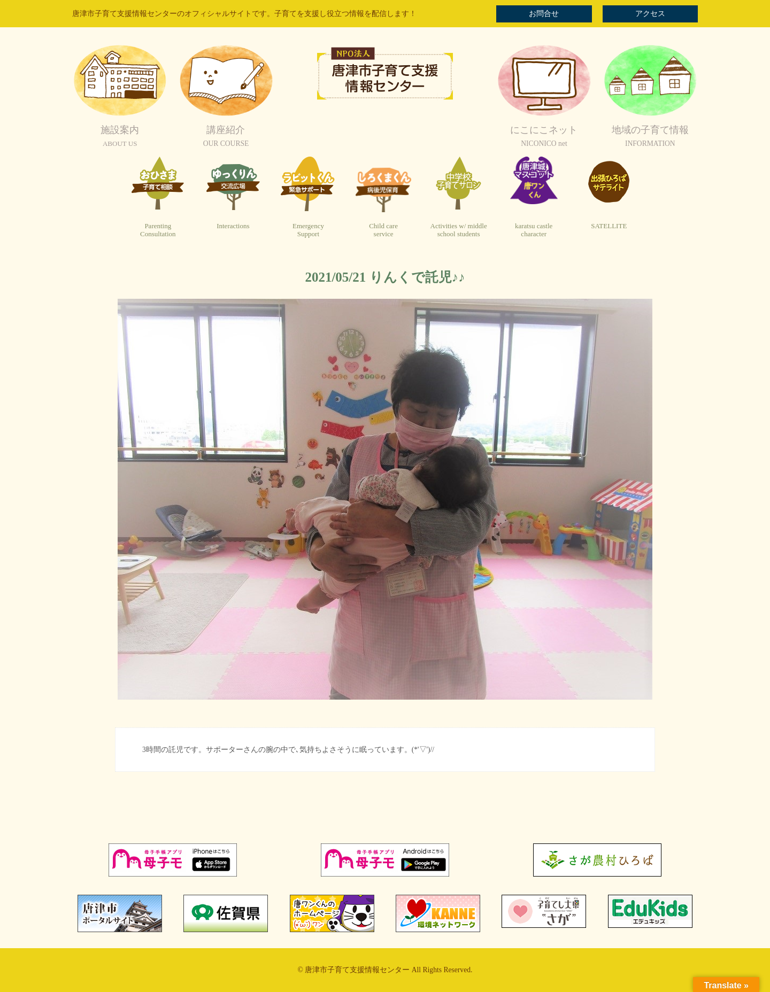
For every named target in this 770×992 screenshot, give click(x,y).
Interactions (233, 226)
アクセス (650, 14)
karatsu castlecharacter (533, 230)
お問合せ (544, 14)
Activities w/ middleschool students (458, 230)
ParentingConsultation (157, 230)
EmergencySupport (308, 230)
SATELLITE (609, 226)
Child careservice (383, 230)
